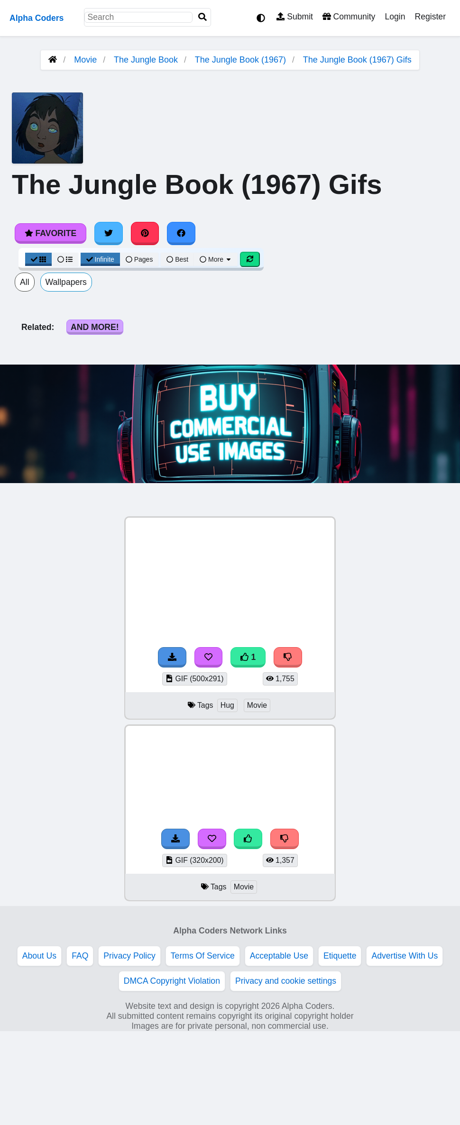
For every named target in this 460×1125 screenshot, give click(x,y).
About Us (39, 955)
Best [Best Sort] (177, 259)
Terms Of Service (203, 955)
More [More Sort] (216, 259)
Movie (85, 59)
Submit (294, 16)
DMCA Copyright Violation (172, 981)
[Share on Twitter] (108, 233)
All (24, 282)
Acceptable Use (279, 955)
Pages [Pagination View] (139, 259)
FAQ (80, 955)
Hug (227, 705)
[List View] (65, 259)
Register (430, 16)
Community (348, 16)
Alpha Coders (36, 18)
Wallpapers (66, 282)
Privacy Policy (129, 955)
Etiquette (339, 955)
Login (395, 16)
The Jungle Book (146, 59)
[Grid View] (38, 259)
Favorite (50, 233)
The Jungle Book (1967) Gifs (357, 59)
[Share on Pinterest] (145, 233)
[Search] (202, 17)
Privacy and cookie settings (285, 981)
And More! (95, 327)
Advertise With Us (404, 955)
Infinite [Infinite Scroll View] (100, 259)
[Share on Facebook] (181, 233)
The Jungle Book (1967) (240, 59)
